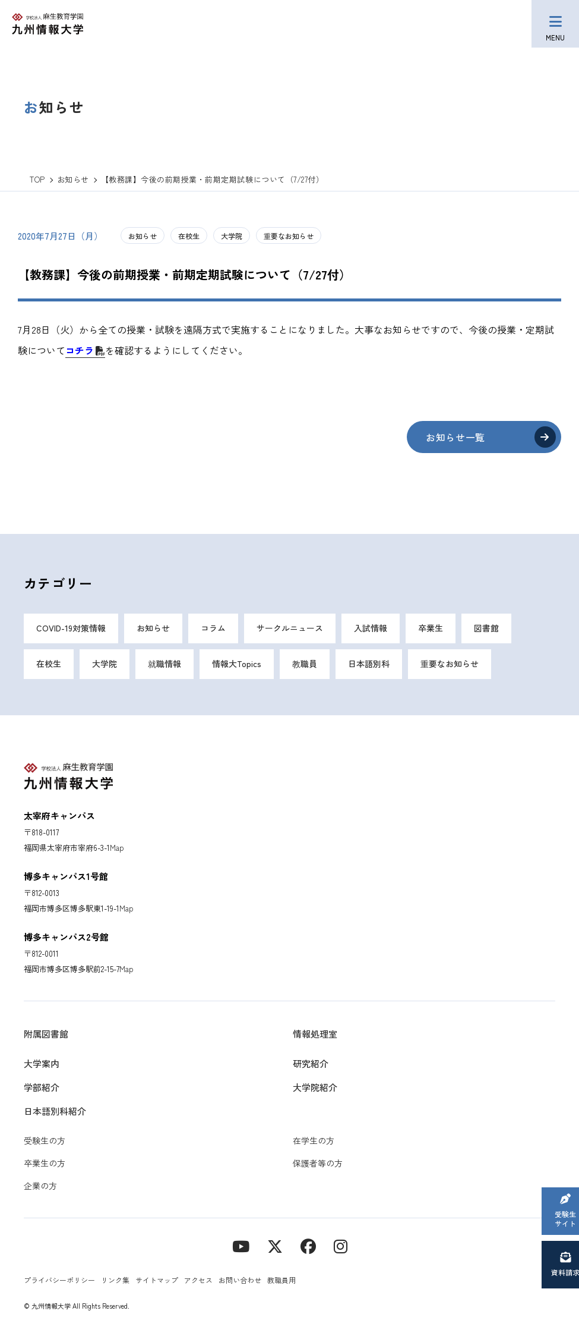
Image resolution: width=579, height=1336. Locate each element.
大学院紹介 (315, 1087)
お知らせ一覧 (455, 437)
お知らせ (142, 236)
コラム (213, 628)
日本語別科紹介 (55, 1111)
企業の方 (40, 1186)
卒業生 (430, 628)
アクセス (198, 1280)
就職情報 (164, 664)
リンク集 (115, 1280)
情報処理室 (315, 1033)
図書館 (486, 628)
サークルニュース (290, 628)
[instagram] (340, 1245)
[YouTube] (240, 1245)
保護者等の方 (318, 1163)
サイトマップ (156, 1280)
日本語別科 (369, 664)
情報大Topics (236, 664)
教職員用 (281, 1280)
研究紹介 (310, 1063)
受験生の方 (44, 1140)
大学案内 (41, 1063)
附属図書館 (46, 1033)
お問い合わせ (240, 1280)
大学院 (231, 236)
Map (117, 847)
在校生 (189, 236)
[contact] (308, 1245)
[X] (275, 1245)
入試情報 (370, 628)
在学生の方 (313, 1140)
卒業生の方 (44, 1163)
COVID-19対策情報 (71, 628)
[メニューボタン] (555, 24)
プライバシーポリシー (59, 1280)
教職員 (304, 664)
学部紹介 (41, 1087)
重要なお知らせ (289, 236)
